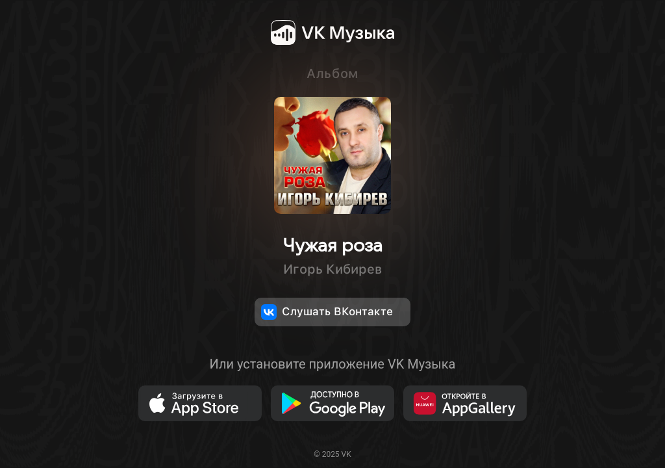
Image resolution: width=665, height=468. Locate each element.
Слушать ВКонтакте (327, 312)
